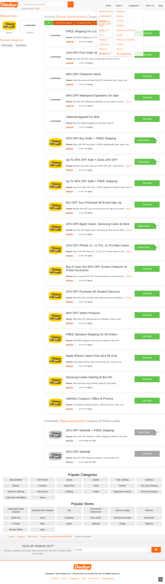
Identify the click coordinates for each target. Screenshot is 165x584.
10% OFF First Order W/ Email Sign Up (91, 52)
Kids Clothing (122, 480)
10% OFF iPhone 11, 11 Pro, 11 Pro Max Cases (97, 245)
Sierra (69, 523)
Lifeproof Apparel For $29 (82, 117)
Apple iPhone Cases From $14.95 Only (91, 355)
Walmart (96, 523)
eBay (42, 529)
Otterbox (9, 33)
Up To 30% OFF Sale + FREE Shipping (91, 181)
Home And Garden (149, 491)
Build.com (15, 518)
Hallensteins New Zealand (16, 510)
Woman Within (16, 529)
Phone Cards (7, 45)
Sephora (149, 523)
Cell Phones (21, 45)
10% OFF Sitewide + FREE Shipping (90, 430)
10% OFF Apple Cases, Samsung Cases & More (98, 224)
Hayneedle (149, 518)
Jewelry (95, 480)
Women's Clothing (16, 491)
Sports (69, 480)
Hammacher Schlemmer (95, 510)
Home (108, 5)
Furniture (42, 486)
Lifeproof (29, 33)
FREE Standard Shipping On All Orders (91, 334)
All (49, 23)
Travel (96, 486)
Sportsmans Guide (122, 518)
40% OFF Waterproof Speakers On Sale (92, 95)
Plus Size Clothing (149, 486)
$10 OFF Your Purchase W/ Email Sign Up (94, 202)
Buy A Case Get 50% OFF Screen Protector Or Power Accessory (96, 268)
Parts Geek (96, 518)
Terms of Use (93, 578)
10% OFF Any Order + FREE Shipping (91, 138)
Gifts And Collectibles (16, 497)
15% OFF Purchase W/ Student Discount (93, 291)
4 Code (84, 23)
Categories (74, 578)
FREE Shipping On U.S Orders (86, 31)
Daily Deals (69, 486)
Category (21, 536)
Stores (64, 578)
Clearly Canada (122, 510)
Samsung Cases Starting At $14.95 (89, 377)
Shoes (42, 497)
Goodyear (69, 518)
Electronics (43, 491)
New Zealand (16, 480)
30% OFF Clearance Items (83, 74)
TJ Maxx (16, 523)
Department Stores (122, 491)
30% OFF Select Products (83, 313)
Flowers (122, 486)
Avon (42, 518)
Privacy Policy (108, 578)
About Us (150, 5)
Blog (161, 5)
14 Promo (64, 23)
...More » (128, 102)
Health (96, 491)
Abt (69, 510)
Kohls (37, 9)
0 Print (102, 23)
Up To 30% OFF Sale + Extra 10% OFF (91, 159)
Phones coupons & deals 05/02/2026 (56, 536)
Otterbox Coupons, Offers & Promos (89, 398)
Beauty (16, 486)
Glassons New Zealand (42, 510)
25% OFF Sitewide (78, 451)
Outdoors (149, 480)
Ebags (122, 523)
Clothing (69, 491)
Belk (42, 523)
